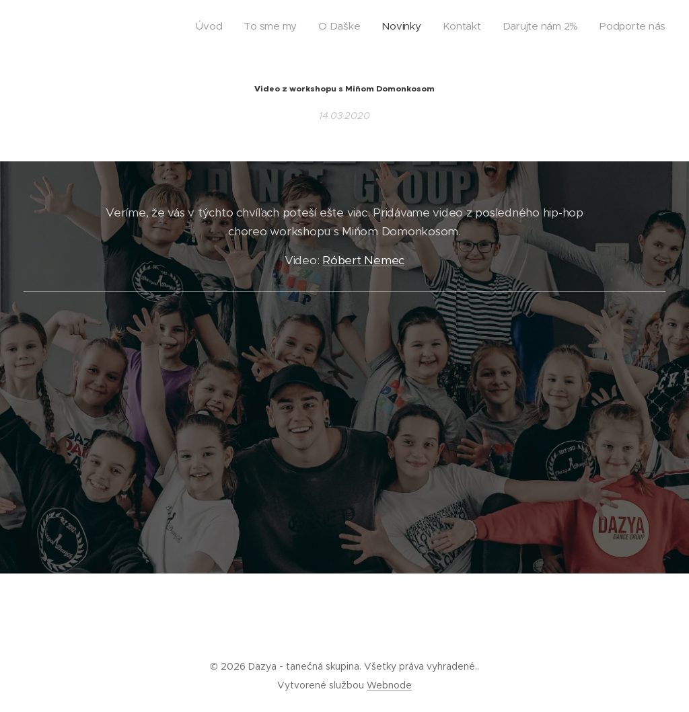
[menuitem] (540, 27)
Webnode (389, 685)
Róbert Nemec (363, 260)
